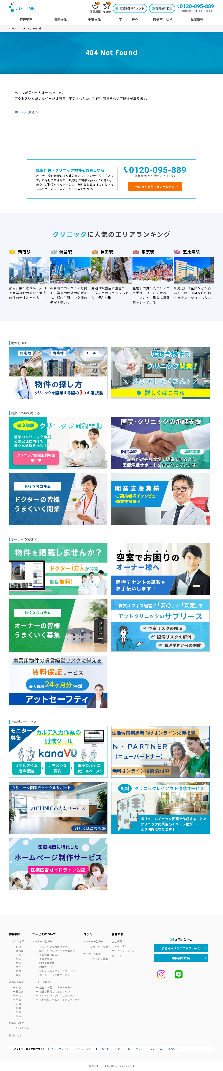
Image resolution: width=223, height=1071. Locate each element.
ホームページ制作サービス (54, 974)
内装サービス (47, 966)
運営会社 (173, 1049)
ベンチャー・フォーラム (149, 1049)
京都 (18, 970)
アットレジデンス (84, 1049)
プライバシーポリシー (124, 951)
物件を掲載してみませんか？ (55, 991)
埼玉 (18, 958)
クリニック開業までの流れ (54, 946)
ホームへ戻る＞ (27, 112)
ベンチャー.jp (122, 1049)
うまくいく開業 (99, 946)
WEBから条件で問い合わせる (154, 187)
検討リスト (15, 1035)
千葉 (18, 954)
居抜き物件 (22, 1028)
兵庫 (18, 966)
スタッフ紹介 (119, 946)
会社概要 (117, 941)
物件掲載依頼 (181, 958)
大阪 (18, 962)
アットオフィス (59, 1049)
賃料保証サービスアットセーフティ (59, 999)
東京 (18, 946)
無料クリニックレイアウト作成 (57, 970)
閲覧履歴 (95, 7)
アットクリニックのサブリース (57, 995)
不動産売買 (45, 958)
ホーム (13, 28)
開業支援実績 (47, 962)
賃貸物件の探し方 (49, 954)
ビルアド (104, 1049)
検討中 (107, 8)
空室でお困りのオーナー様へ (55, 987)
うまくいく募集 (99, 959)
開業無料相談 (164, 8)
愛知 (18, 974)
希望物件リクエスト (132, 8)
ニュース (117, 956)
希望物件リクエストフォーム (181, 948)
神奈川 (20, 950)
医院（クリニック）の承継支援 (57, 950)
